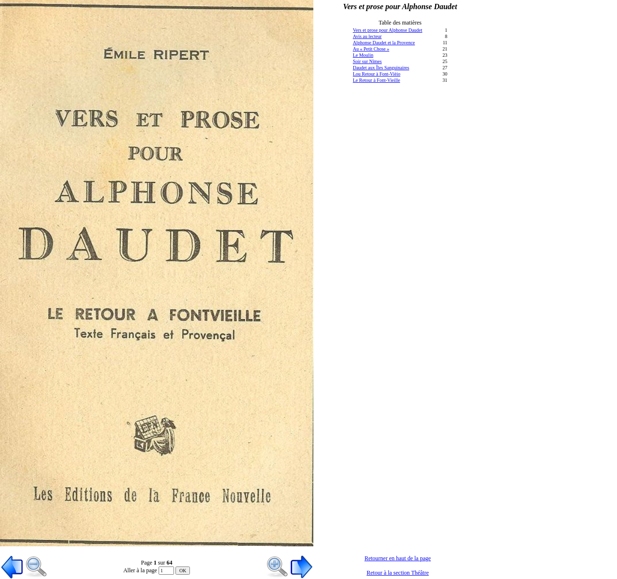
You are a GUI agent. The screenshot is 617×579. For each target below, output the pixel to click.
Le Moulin (363, 55)
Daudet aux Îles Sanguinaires (381, 67)
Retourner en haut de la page (397, 558)
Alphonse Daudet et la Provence (384, 42)
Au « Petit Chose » (371, 48)
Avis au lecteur (367, 36)
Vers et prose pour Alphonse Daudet (387, 30)
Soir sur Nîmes (367, 61)
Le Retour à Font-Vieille (376, 80)
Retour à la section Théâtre (397, 572)
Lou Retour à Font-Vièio (377, 74)
